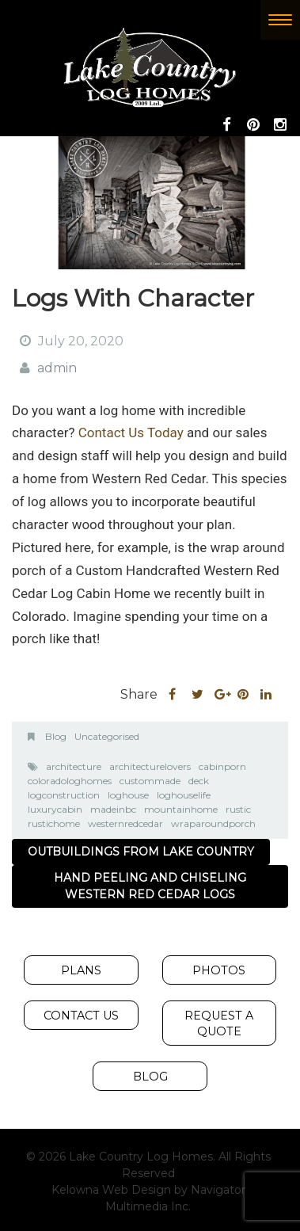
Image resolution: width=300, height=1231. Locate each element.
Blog (55, 736)
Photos (218, 970)
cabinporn (222, 766)
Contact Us (81, 1015)
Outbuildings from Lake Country (141, 851)
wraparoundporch (213, 823)
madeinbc (113, 809)
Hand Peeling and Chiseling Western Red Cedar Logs (150, 886)
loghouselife (184, 795)
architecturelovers (150, 766)
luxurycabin (55, 809)
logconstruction (64, 795)
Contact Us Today (131, 432)
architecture (73, 766)
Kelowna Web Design (111, 1190)
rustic (238, 809)
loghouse (128, 795)
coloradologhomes (70, 781)
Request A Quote (218, 1023)
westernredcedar (125, 823)
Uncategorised (106, 736)
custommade (150, 781)
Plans (81, 970)
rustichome (54, 823)
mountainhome (181, 809)
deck (198, 781)
